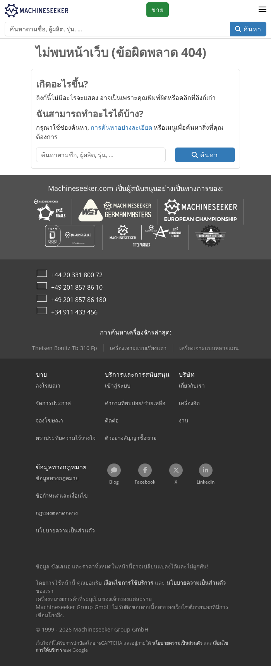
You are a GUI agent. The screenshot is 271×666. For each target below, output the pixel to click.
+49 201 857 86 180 (78, 299)
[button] (262, 9)
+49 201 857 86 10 (77, 287)
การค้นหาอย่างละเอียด (121, 127)
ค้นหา (248, 29)
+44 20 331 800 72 (77, 275)
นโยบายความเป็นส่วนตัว (177, 643)
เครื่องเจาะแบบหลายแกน (209, 348)
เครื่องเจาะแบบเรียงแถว (138, 348)
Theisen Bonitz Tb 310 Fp (64, 348)
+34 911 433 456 (74, 312)
